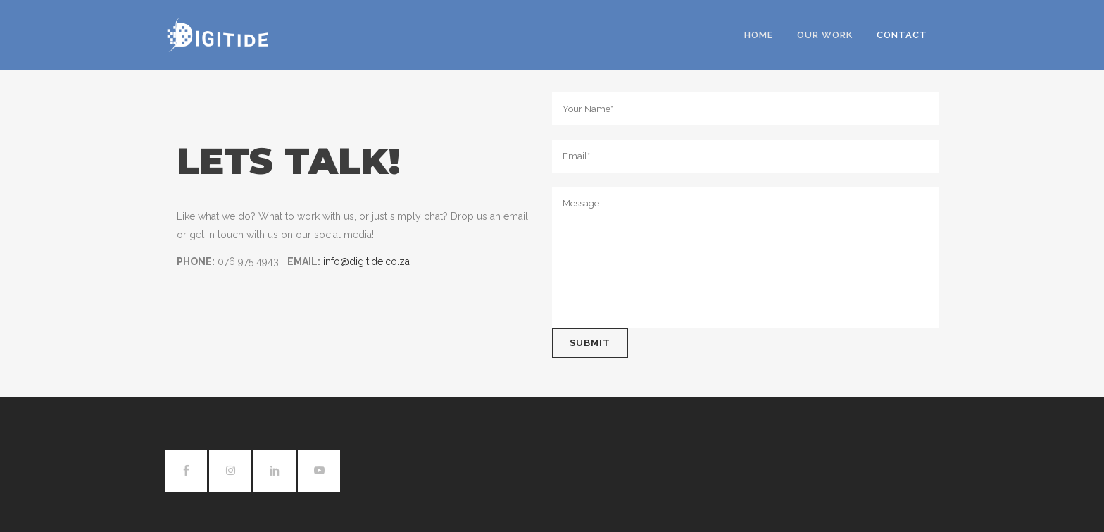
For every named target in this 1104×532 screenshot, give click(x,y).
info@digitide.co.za (366, 261)
